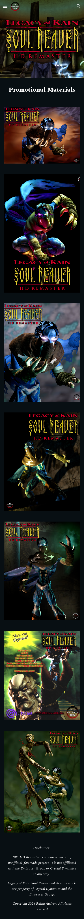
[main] (42, 90)
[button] (5, 6)
